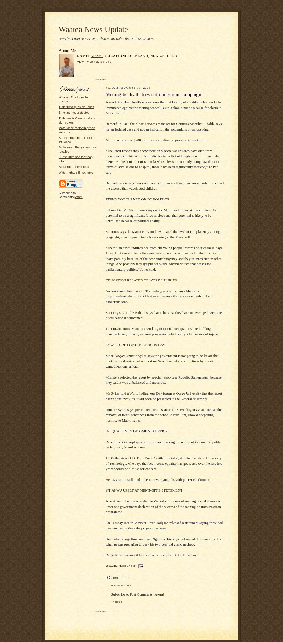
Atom (78, 197)
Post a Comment (121, 585)
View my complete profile (94, 61)
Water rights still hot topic (76, 172)
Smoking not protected (74, 112)
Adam (97, 56)
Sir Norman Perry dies (74, 166)
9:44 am (132, 565)
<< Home (116, 601)
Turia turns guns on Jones (76, 107)
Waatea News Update (93, 29)
